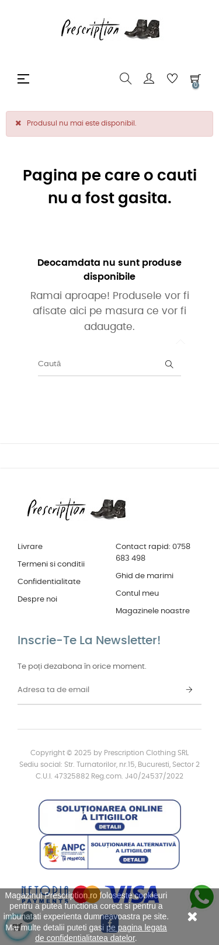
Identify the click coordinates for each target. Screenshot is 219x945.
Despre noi (37, 599)
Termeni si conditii (51, 564)
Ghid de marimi (144, 576)
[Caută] (109, 364)
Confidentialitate (49, 582)
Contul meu (137, 593)
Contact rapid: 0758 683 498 (153, 552)
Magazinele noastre (153, 611)
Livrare (30, 547)
